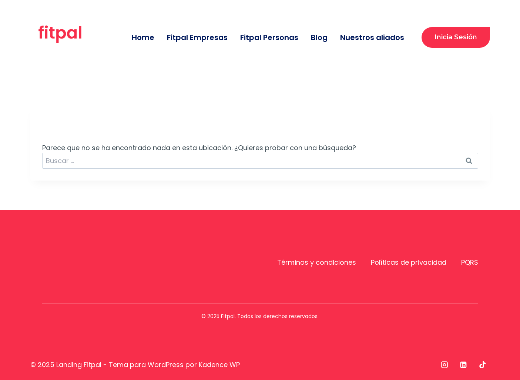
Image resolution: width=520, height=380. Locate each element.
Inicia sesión (456, 37)
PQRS (469, 262)
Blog (319, 37)
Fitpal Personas (269, 37)
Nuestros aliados (372, 37)
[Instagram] (444, 364)
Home (143, 37)
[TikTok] (482, 364)
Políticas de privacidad (408, 262)
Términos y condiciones (316, 262)
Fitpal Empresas (197, 37)
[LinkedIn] (463, 364)
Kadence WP (219, 364)
